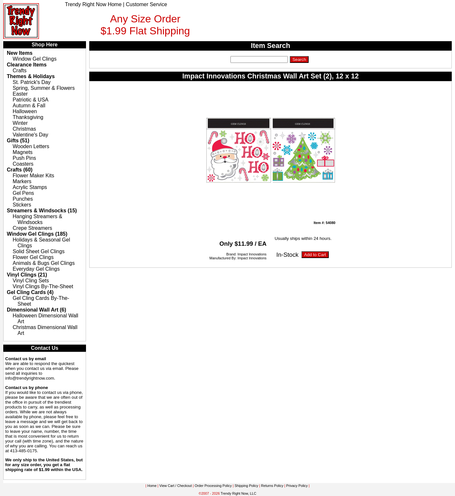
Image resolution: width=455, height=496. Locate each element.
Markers (22, 181)
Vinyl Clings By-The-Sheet (43, 286)
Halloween (25, 111)
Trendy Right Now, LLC (238, 493)
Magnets (22, 152)
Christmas (24, 129)
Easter (20, 94)
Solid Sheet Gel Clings (39, 251)
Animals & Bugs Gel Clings (44, 263)
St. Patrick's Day (32, 82)
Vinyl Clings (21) (27, 275)
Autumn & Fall (29, 105)
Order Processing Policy (213, 486)
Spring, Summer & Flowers (44, 88)
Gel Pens (23, 193)
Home (151, 486)
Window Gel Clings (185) (37, 234)
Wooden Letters (31, 146)
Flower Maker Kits (33, 175)
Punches (23, 199)
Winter (20, 123)
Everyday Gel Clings (36, 269)
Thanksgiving (28, 117)
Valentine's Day (30, 134)
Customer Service (146, 4)
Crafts (20, 70)
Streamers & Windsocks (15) (42, 210)
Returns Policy (272, 486)
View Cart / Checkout (175, 486)
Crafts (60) (19, 169)
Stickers (22, 204)
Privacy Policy (297, 486)
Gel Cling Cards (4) (30, 292)
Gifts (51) (18, 140)
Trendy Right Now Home (93, 4)
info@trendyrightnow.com (29, 378)
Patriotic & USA (30, 99)
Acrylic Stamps (30, 187)
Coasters (23, 164)
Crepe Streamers (32, 228)
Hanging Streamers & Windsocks (37, 219)
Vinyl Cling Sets (31, 280)
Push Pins (24, 158)
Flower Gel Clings (33, 257)
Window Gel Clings (34, 59)
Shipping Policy (246, 486)
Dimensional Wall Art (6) (36, 310)
